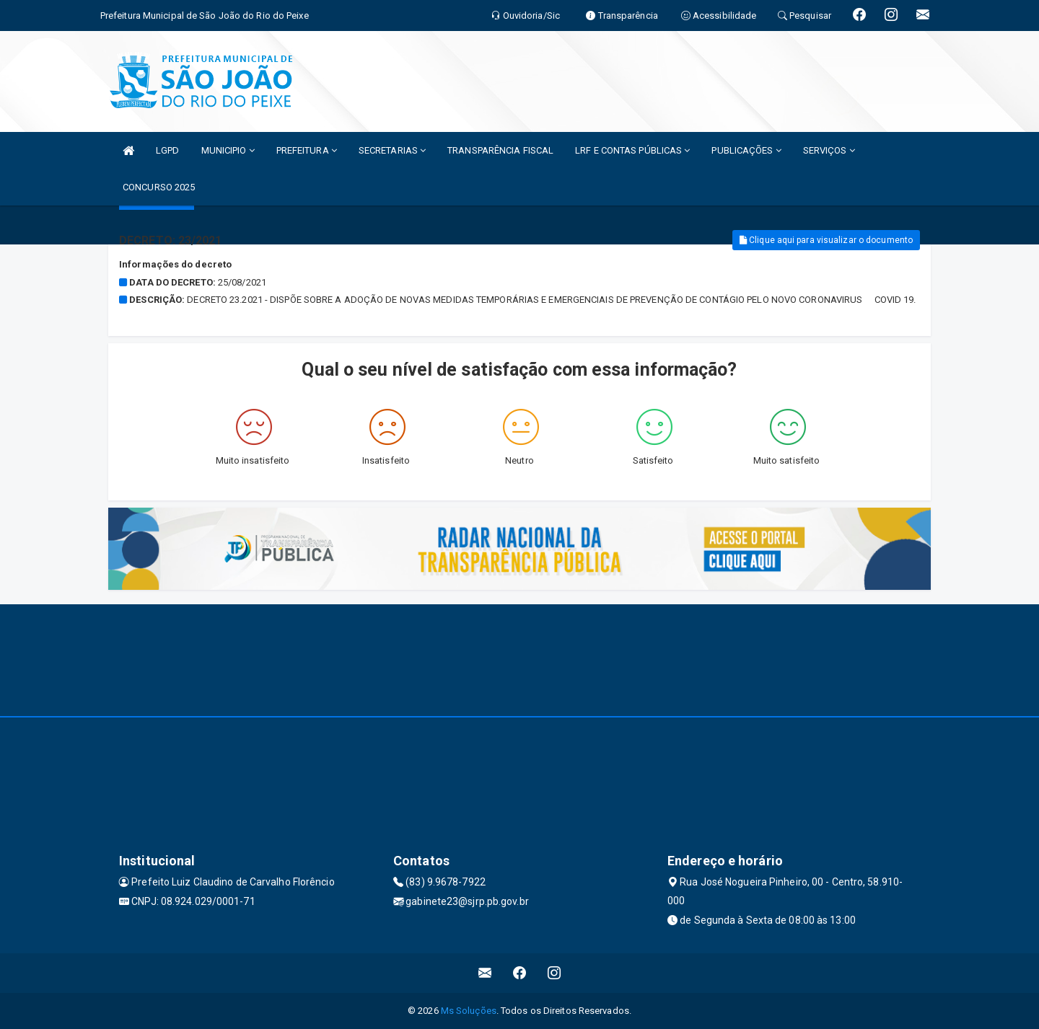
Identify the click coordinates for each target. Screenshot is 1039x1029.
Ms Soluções (468, 1010)
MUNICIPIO (228, 150)
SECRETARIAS (392, 150)
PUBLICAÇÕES (746, 150)
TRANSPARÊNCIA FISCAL (500, 150)
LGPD (167, 150)
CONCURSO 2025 (159, 187)
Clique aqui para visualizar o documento (826, 240)
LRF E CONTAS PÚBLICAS (632, 150)
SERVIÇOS (829, 150)
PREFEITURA (306, 150)
